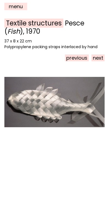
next (98, 57)
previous (76, 57)
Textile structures (34, 23)
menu (16, 6)
